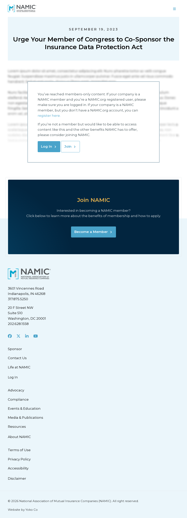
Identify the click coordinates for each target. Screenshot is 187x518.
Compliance (18, 399)
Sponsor (15, 349)
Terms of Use (19, 450)
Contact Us (17, 358)
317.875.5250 (18, 299)
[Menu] (174, 8)
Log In (46, 146)
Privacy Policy (19, 459)
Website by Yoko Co (23, 510)
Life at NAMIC (19, 367)
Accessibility (18, 468)
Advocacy (16, 390)
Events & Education (24, 408)
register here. (49, 116)
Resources (17, 427)
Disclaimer (17, 478)
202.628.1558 (18, 324)
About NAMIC (19, 437)
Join (67, 146)
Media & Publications (25, 418)
